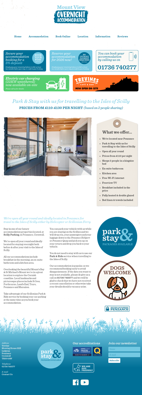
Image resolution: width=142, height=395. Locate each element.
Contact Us (7, 374)
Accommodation (38, 36)
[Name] (124, 349)
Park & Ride (56, 256)
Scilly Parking (11, 235)
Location (83, 36)
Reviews (122, 36)
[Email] (124, 355)
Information (102, 36)
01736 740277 (65, 278)
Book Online (63, 36)
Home (18, 36)
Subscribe (114, 360)
